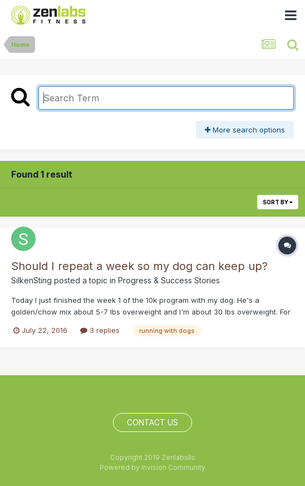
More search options (245, 129)
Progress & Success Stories (169, 280)
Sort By (278, 202)
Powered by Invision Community (152, 467)
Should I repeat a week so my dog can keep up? (139, 266)
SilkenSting (31, 280)
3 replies (100, 330)
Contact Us (152, 422)
